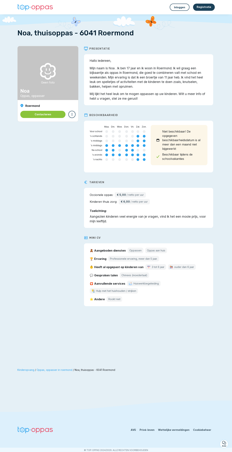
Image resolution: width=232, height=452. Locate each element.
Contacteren (43, 114)
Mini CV (94, 238)
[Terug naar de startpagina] (35, 7)
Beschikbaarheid (103, 115)
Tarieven (96, 182)
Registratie (204, 6)
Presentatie (99, 49)
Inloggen (179, 7)
